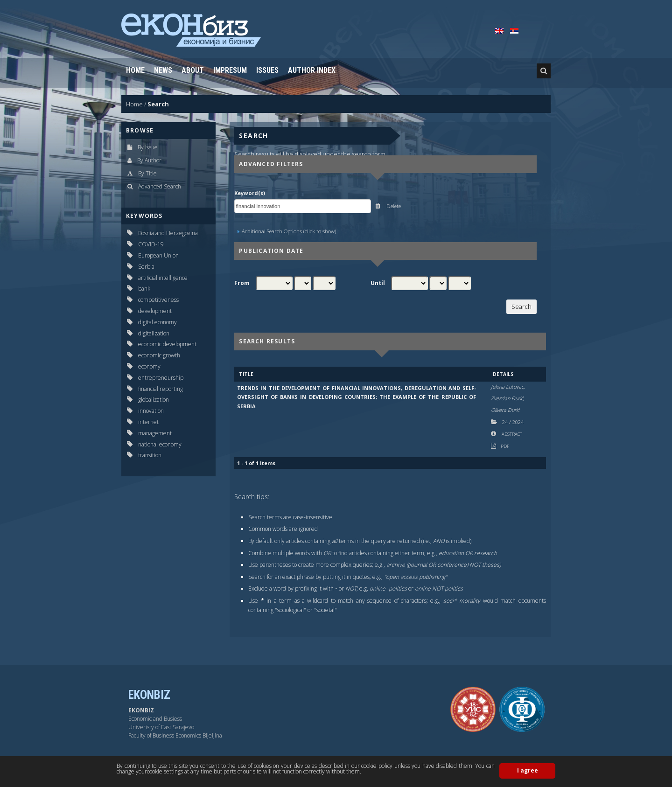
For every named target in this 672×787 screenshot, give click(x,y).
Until (378, 283)
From (242, 283)
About (193, 70)
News (163, 70)
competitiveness (158, 300)
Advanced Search (159, 186)
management (155, 433)
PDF (505, 446)
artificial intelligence (163, 278)
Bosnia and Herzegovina (168, 233)
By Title (147, 173)
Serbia (146, 267)
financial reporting (160, 389)
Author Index (312, 70)
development (155, 311)
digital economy (157, 322)
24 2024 (513, 421)
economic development (167, 344)
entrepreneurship (160, 378)
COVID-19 (151, 244)
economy (149, 366)
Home (135, 70)
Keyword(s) (249, 192)
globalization (153, 400)
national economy (160, 444)
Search (158, 104)
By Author (149, 160)
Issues (267, 70)
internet (148, 422)
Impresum (230, 70)
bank (144, 289)
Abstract (511, 434)
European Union (158, 255)
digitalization (153, 333)
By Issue (148, 147)
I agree (527, 770)
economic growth (159, 355)
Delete (393, 205)
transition (149, 455)
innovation (151, 411)
